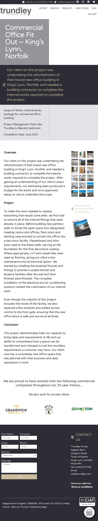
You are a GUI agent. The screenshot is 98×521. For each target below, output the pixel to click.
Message (6, 460)
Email (4, 442)
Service (5, 451)
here (44, 506)
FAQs (94, 8)
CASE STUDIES (82, 8)
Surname (25, 434)
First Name (7, 434)
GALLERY (92, 14)
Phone (23, 442)
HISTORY (43, 8)
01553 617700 (83, 467)
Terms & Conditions (81, 486)
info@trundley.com (81, 474)
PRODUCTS (67, 8)
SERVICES (54, 8)
